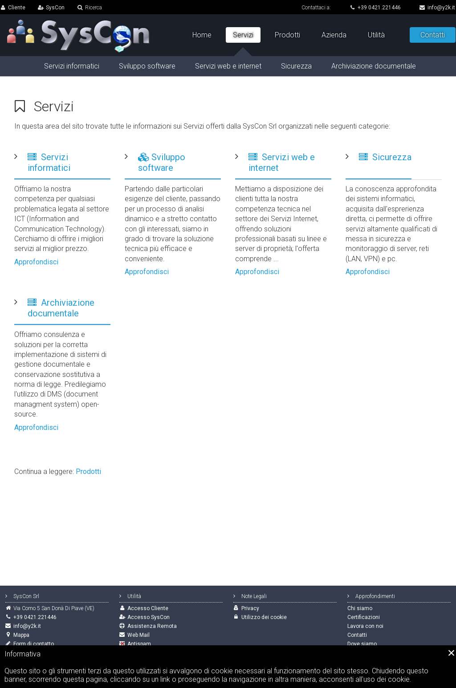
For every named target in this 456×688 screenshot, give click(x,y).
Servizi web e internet (228, 66)
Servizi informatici (49, 162)
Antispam (139, 644)
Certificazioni (363, 617)
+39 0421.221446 (375, 7)
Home (202, 35)
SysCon (55, 7)
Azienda (334, 35)
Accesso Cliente (147, 608)
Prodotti (88, 471)
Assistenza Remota (152, 626)
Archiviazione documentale (61, 308)
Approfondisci (36, 262)
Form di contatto (33, 644)
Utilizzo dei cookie (264, 617)
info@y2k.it (437, 7)
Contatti (432, 35)
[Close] (452, 652)
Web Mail (138, 635)
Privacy (250, 608)
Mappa (21, 635)
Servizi (243, 35)
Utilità (376, 35)
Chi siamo (359, 608)
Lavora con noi (365, 626)
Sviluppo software (161, 162)
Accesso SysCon (148, 617)
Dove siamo (362, 644)
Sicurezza (385, 157)
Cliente (16, 7)
